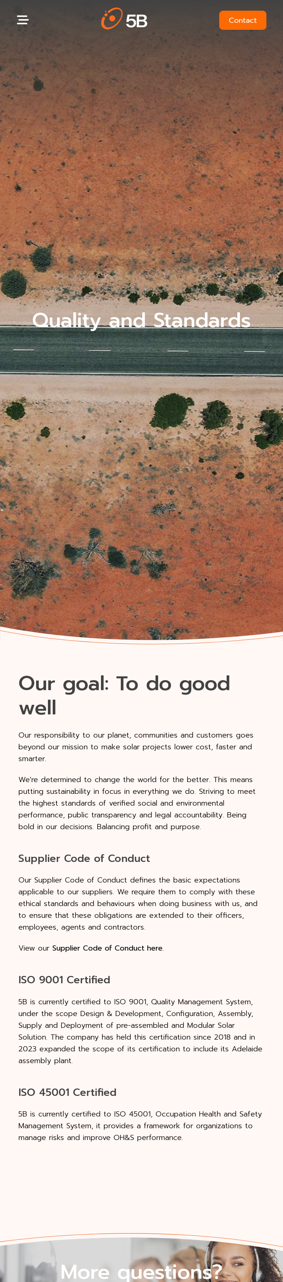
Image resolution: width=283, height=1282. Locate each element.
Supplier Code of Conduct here (107, 947)
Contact (243, 20)
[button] (124, 20)
